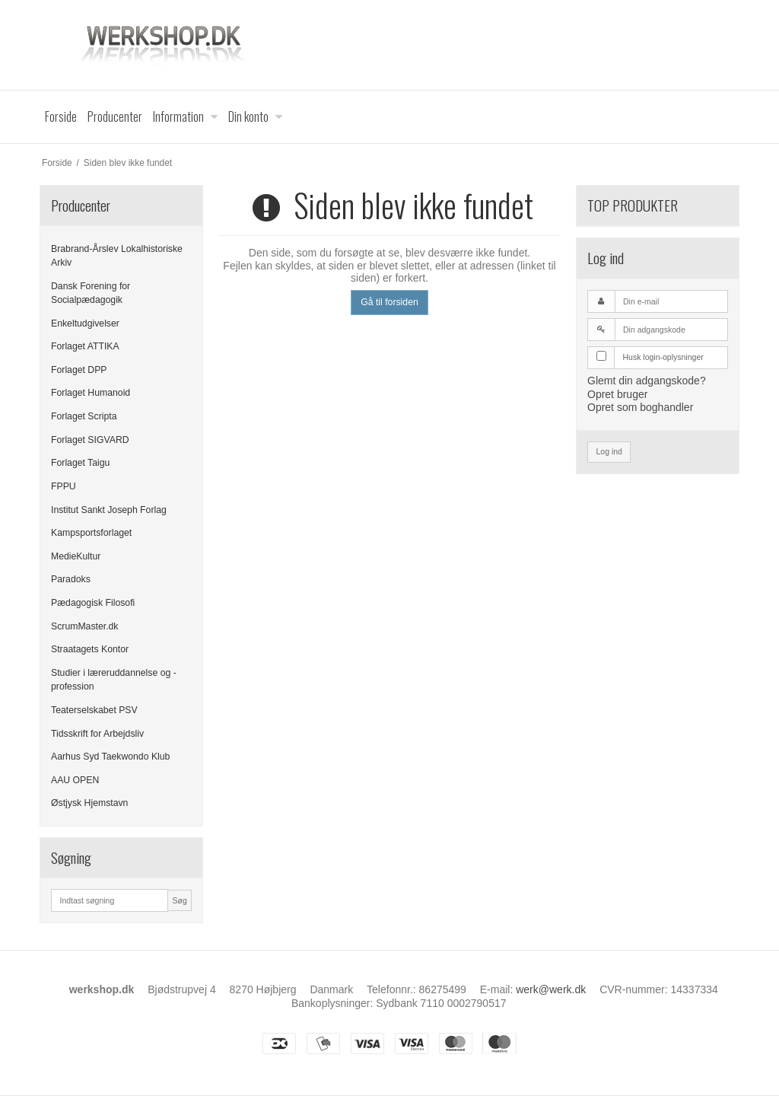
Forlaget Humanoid (90, 392)
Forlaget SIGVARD (90, 440)
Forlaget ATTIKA (85, 346)
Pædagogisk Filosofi (93, 602)
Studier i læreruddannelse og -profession (113, 679)
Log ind (609, 451)
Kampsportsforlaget (91, 532)
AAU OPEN (75, 780)
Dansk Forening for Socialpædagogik (90, 293)
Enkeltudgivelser (85, 323)
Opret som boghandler (640, 407)
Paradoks (71, 579)
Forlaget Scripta (83, 416)
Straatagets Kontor (90, 649)
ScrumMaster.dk (85, 626)
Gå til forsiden (389, 302)
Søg (179, 900)
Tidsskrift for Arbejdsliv (97, 733)
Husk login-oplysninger (663, 357)
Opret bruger (617, 394)
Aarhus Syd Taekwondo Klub (110, 756)
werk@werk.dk (551, 989)
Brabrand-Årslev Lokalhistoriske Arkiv (117, 256)
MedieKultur (75, 556)
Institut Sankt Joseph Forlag (109, 510)
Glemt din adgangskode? (646, 380)
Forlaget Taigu (80, 462)
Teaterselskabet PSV (94, 710)
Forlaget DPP (79, 370)
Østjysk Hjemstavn (89, 803)
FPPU (63, 486)
